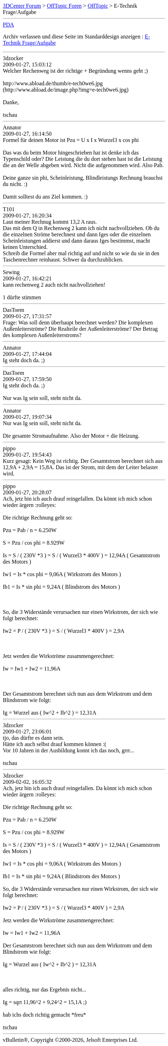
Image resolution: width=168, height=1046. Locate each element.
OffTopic (98, 6)
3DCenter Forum (22, 6)
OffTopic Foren (64, 6)
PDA (8, 25)
